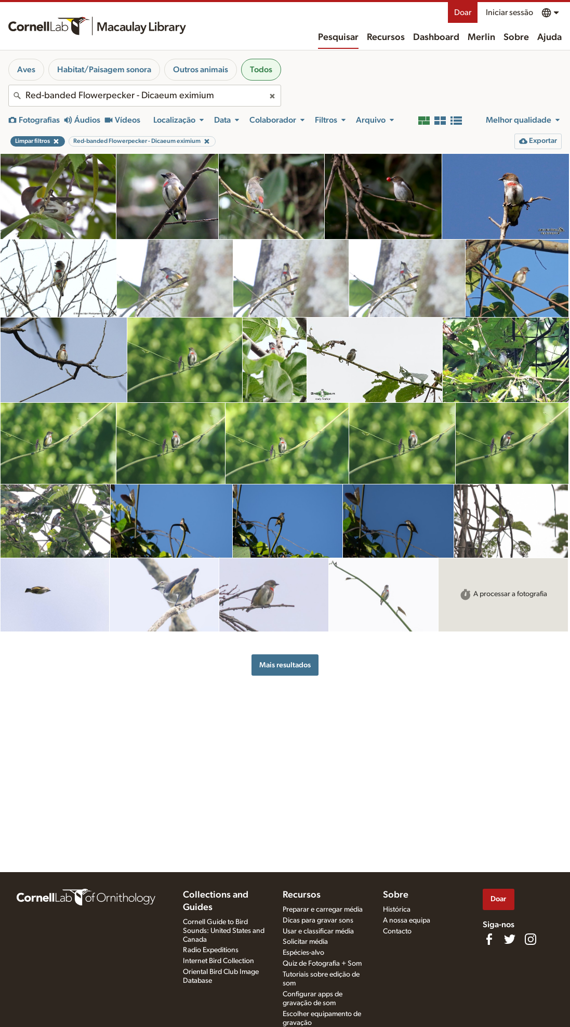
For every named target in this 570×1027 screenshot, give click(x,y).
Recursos (386, 37)
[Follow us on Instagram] (530, 939)
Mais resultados (285, 665)
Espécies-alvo (303, 952)
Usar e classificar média (318, 931)
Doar (462, 12)
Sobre (516, 37)
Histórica (396, 909)
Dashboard (436, 37)
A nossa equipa (406, 920)
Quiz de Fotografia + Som (322, 963)
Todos (261, 69)
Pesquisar (338, 37)
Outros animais (200, 69)
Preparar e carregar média (323, 909)
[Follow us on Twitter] (509, 939)
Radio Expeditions (210, 950)
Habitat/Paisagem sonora (104, 69)
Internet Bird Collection (218, 961)
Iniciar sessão (509, 12)
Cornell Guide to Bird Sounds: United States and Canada (223, 930)
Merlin (481, 37)
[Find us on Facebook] (489, 939)
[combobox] (144, 95)
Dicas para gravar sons (318, 920)
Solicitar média (305, 941)
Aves (26, 69)
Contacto (397, 931)
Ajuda (549, 37)
